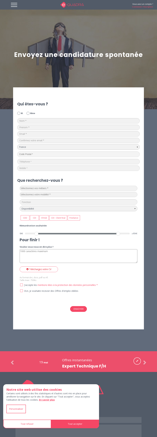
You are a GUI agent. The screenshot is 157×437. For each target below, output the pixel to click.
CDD (25, 218)
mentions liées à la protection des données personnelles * (68, 284)
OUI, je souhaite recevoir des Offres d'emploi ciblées (51, 290)
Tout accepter (75, 423)
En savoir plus (47, 399)
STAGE (44, 218)
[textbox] (45, 188)
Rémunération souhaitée (33, 225)
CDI (34, 218)
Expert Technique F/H (84, 366)
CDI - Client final (58, 218)
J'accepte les (30, 284)
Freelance (73, 218)
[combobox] (78, 188)
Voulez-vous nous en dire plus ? (37, 246)
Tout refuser (27, 423)
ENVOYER (78, 308)
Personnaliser (16, 408)
